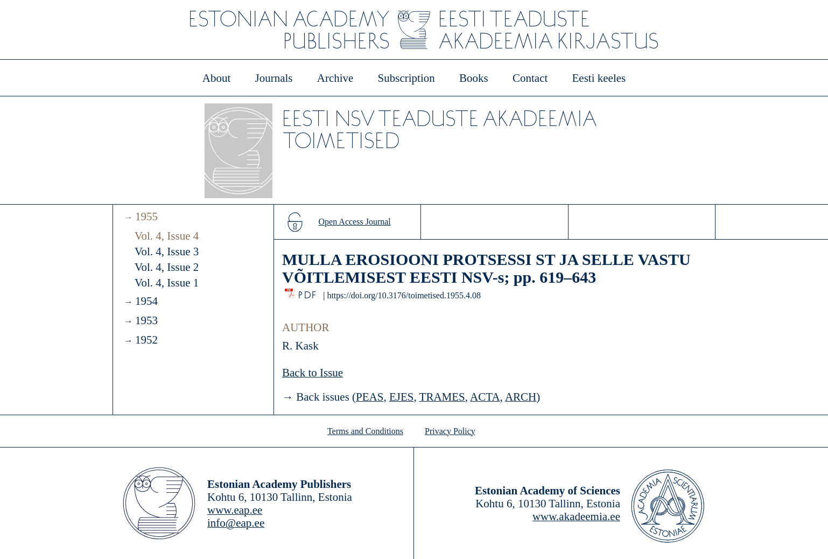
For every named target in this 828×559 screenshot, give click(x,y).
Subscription (406, 78)
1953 (146, 320)
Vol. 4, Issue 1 (167, 282)
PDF (308, 292)
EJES (401, 396)
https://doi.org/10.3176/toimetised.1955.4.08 (403, 295)
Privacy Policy (450, 431)
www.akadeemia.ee (576, 516)
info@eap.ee (235, 522)
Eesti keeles (599, 78)
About (216, 78)
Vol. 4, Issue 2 (167, 267)
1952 (146, 339)
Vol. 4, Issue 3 (167, 251)
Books (473, 78)
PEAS (369, 396)
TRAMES (442, 396)
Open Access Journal (355, 221)
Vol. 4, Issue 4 (167, 235)
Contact (530, 78)
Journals (273, 78)
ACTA (485, 396)
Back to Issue (312, 372)
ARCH (520, 396)
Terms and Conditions (365, 431)
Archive (335, 78)
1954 (146, 301)
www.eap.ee (234, 510)
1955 (146, 216)
